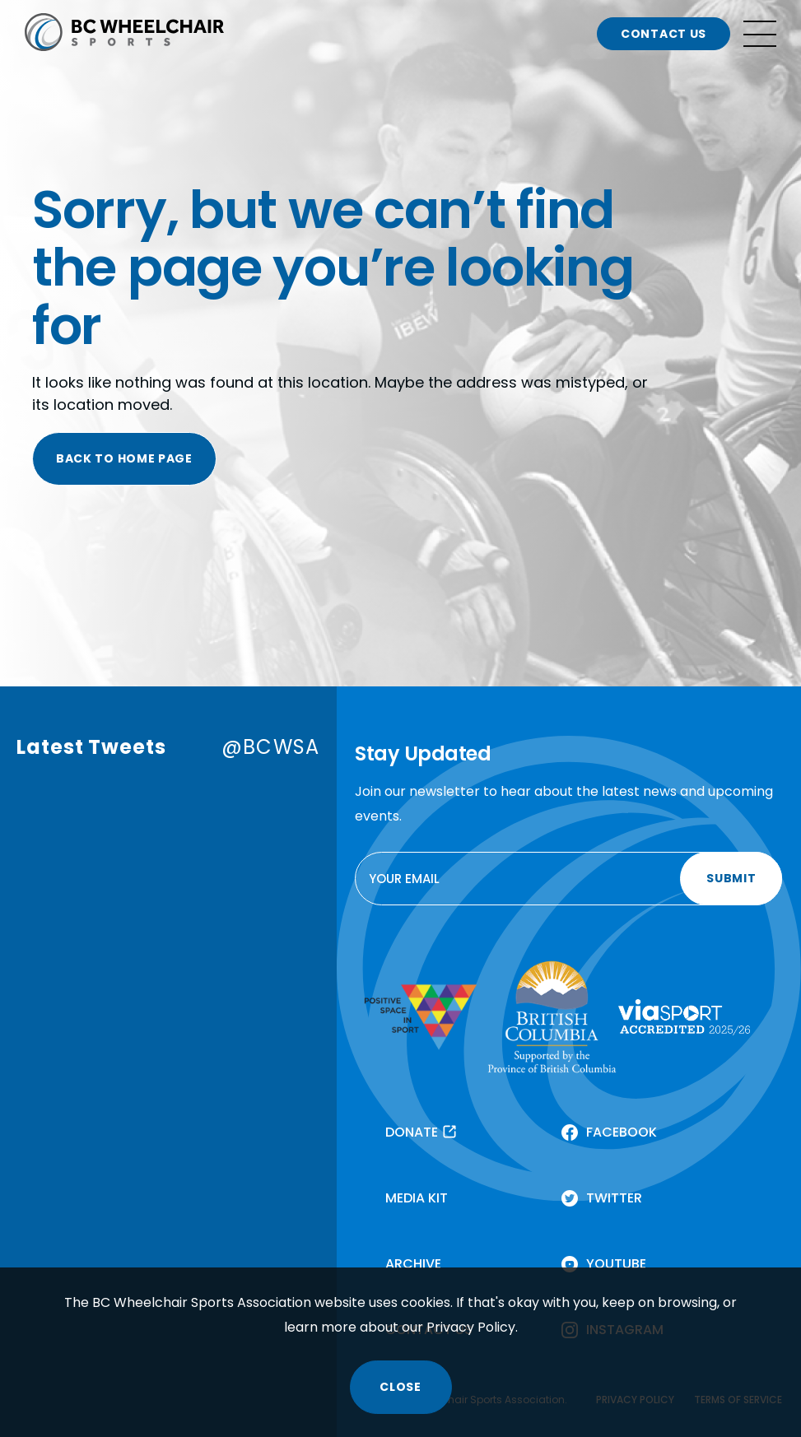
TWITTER (614, 1197)
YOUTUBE (616, 1263)
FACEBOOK (621, 1132)
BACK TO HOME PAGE (124, 458)
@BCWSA (270, 746)
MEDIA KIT (416, 1197)
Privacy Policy (470, 1327)
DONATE (411, 1132)
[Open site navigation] (759, 34)
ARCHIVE (413, 1263)
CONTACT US (663, 34)
